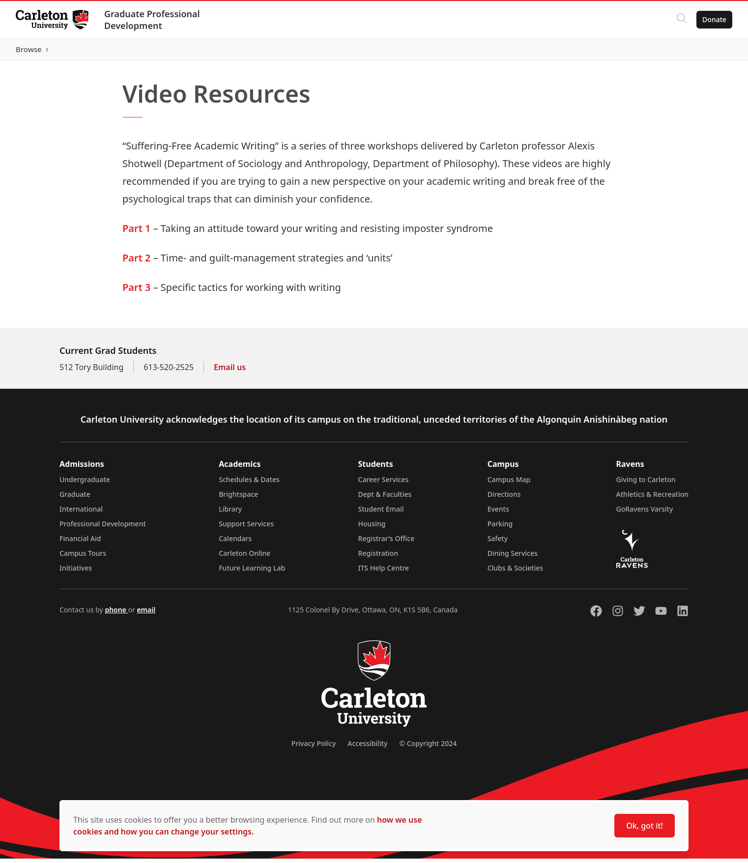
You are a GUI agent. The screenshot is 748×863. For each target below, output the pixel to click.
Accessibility (367, 747)
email (146, 614)
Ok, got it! (644, 825)
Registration (378, 557)
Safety (498, 542)
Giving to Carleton (646, 484)
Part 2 (136, 262)
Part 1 (136, 232)
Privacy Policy (313, 747)
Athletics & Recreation (652, 498)
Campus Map (509, 484)
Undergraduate (84, 484)
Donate (714, 19)
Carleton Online (244, 557)
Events (498, 513)
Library (230, 513)
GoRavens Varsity (644, 513)
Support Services (246, 528)
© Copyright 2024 (428, 747)
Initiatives (75, 572)
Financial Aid (80, 542)
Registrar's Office (386, 542)
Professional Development (102, 528)
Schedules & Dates (249, 484)
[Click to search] (682, 20)
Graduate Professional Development (152, 19)
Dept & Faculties (385, 498)
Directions (504, 498)
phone (116, 614)
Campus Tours (82, 557)
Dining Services (513, 557)
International (81, 513)
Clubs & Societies (515, 572)
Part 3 (136, 291)
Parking (500, 528)
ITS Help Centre (383, 572)
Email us (230, 371)
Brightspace (238, 498)
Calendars (235, 542)
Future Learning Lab (252, 572)
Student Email (381, 513)
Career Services (383, 484)
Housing (372, 528)
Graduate (74, 498)
